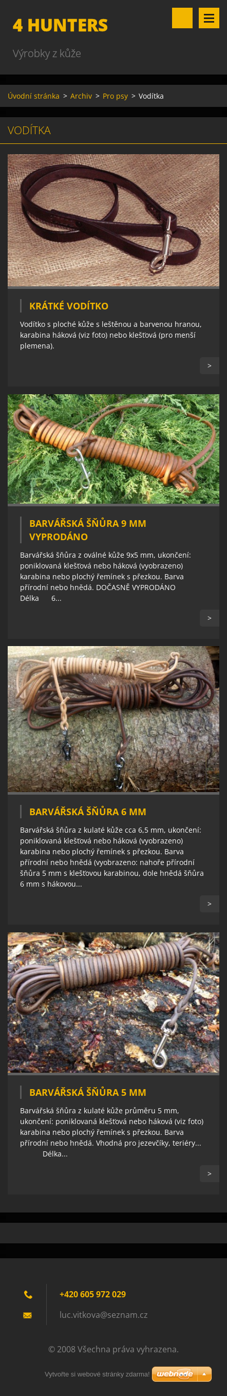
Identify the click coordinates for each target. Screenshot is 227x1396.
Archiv (81, 96)
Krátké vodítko (68, 306)
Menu (209, 18)
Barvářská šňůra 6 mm (87, 811)
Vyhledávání (182, 18)
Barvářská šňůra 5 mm (87, 1092)
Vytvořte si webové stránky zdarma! (97, 1374)
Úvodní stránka (34, 96)
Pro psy (115, 96)
